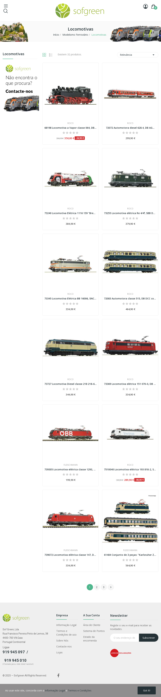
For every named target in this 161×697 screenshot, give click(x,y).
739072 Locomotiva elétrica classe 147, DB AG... (70, 554)
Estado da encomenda (90, 638)
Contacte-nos (64, 646)
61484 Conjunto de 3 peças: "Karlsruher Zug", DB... (130, 554)
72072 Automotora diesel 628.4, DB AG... (130, 127)
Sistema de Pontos (94, 631)
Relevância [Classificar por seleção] (138, 55)
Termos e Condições (79, 690)
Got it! (146, 690)
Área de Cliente (91, 625)
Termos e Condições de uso (66, 632)
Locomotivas (13, 54)
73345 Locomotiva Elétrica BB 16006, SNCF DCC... (70, 298)
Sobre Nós (62, 640)
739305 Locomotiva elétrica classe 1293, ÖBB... (70, 469)
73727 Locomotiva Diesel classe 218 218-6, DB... (70, 384)
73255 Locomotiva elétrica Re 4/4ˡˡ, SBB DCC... (130, 213)
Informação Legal (66, 625)
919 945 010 (15, 660)
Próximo (110, 587)
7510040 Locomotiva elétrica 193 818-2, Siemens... (130, 469)
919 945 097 (14, 652)
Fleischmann (71, 465)
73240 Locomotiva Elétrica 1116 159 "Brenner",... (70, 213)
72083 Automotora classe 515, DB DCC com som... (130, 298)
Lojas (59, 652)
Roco (70, 123)
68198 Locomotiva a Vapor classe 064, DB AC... (70, 127)
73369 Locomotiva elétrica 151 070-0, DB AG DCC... (130, 384)
